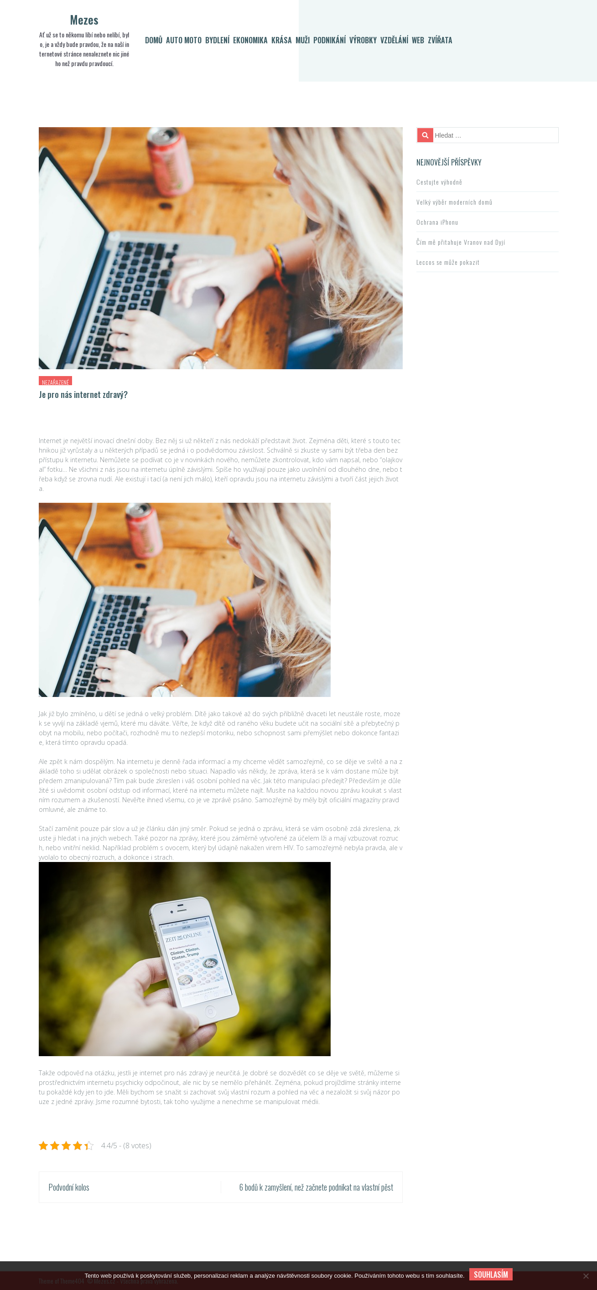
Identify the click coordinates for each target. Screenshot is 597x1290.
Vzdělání (394, 40)
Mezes (84, 19)
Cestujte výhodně (439, 181)
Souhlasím (491, 1274)
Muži (303, 40)
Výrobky (363, 40)
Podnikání (329, 40)
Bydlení (217, 40)
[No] (585, 1275)
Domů (153, 40)
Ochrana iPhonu (437, 222)
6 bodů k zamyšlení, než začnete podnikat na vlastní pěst (316, 1187)
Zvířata (440, 40)
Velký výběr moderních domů (454, 201)
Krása (281, 40)
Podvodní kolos (68, 1187)
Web (418, 40)
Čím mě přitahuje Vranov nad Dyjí (460, 242)
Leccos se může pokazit (448, 262)
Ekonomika (250, 40)
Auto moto (184, 40)
